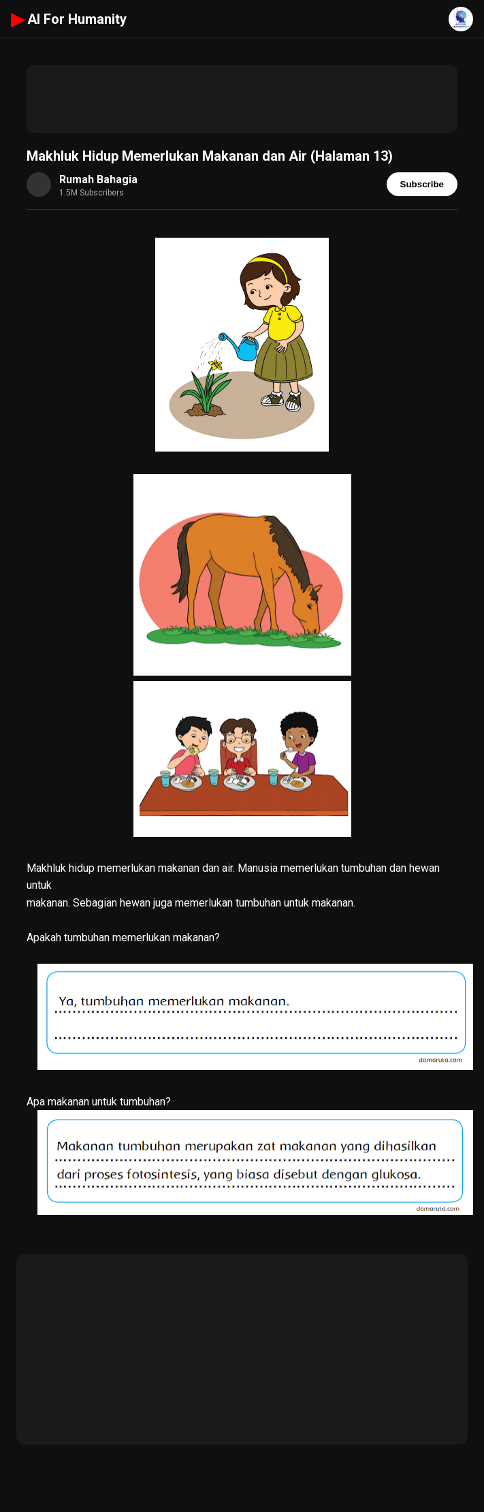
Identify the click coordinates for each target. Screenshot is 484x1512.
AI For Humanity (69, 19)
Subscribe (422, 184)
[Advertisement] (242, 99)
